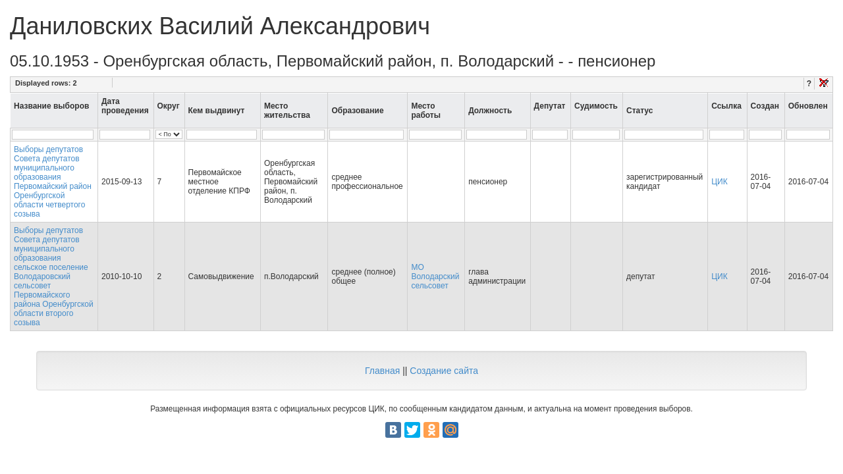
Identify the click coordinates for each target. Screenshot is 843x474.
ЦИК (719, 181)
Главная (382, 370)
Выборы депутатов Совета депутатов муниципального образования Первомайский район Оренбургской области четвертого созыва (53, 182)
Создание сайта (444, 370)
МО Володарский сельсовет (435, 276)
